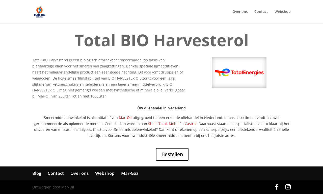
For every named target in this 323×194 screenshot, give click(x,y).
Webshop (283, 12)
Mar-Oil (125, 117)
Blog (36, 173)
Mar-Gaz (129, 173)
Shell (152, 123)
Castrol (191, 123)
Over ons (240, 12)
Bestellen (172, 154)
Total (162, 123)
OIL (138, 78)
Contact (261, 12)
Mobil (173, 123)
